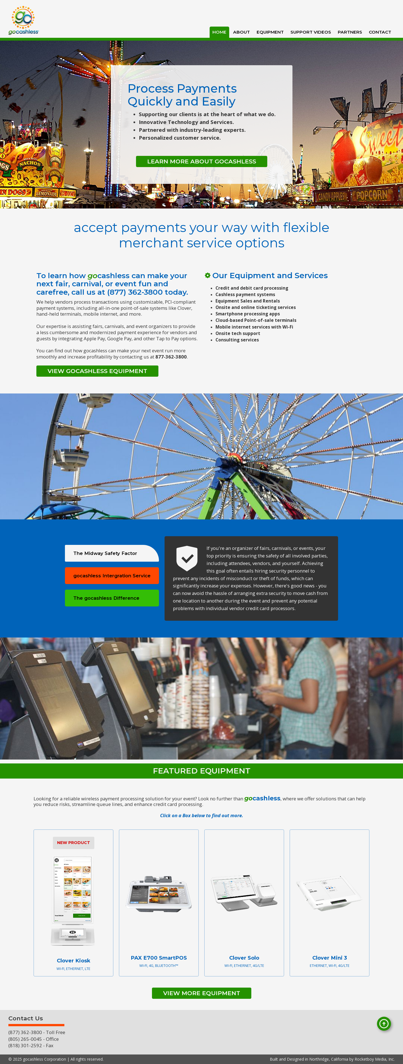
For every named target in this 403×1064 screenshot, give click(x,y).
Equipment (270, 32)
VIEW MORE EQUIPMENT (201, 993)
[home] (23, 20)
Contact (380, 32)
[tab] (112, 553)
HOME (219, 32)
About (241, 32)
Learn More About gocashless (201, 161)
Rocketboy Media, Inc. (375, 1059)
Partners (350, 32)
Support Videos (310, 32)
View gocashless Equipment (97, 370)
